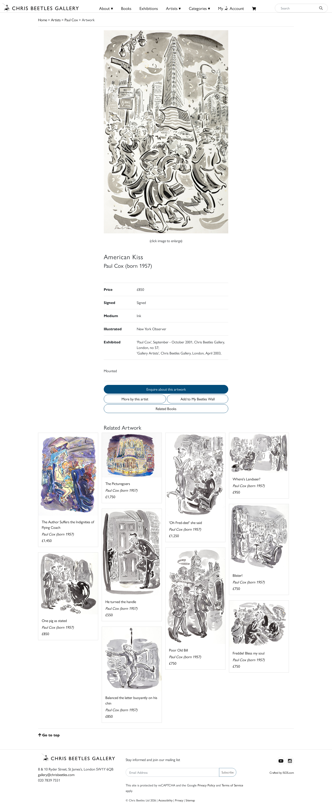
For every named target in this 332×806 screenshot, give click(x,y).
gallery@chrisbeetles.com (56, 774)
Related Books (166, 408)
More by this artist (135, 399)
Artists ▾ (173, 8)
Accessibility (165, 800)
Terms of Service (232, 785)
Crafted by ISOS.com (282, 772)
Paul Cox (71, 19)
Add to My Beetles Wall (198, 399)
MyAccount (231, 8)
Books (126, 8)
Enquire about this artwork (166, 389)
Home (42, 19)
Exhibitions (148, 8)
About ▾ (106, 8)
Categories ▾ (199, 8)
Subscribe (228, 772)
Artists (56, 19)
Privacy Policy (206, 785)
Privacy (179, 800)
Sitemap (190, 800)
